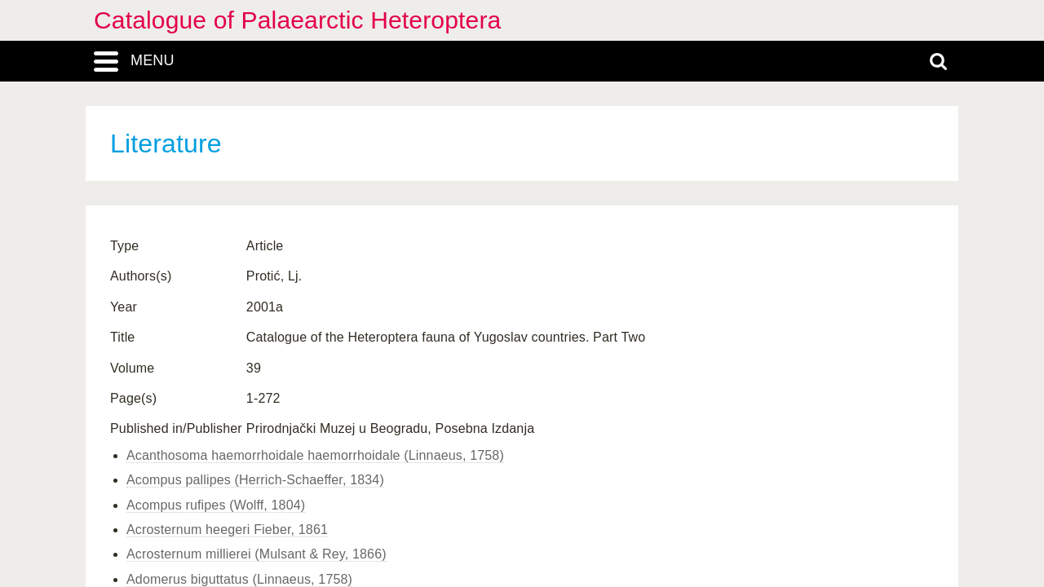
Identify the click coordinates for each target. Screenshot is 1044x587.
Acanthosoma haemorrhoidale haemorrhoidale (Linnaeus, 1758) (315, 455)
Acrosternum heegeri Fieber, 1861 (227, 529)
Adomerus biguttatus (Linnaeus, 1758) (239, 579)
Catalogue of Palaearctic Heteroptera (297, 20)
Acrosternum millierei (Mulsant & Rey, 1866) (256, 554)
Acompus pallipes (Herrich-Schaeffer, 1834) (255, 480)
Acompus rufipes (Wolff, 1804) (215, 505)
